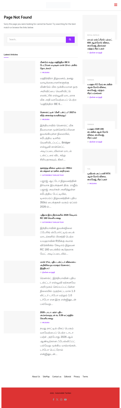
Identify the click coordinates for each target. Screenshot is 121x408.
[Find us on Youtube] (65, 400)
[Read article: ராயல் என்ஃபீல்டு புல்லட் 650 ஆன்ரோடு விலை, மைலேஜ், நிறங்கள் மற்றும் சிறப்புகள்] (100, 27)
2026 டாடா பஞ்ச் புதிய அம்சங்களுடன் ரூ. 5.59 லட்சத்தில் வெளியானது (56, 315)
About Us (36, 376)
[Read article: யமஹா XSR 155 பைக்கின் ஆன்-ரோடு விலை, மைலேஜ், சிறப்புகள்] (100, 116)
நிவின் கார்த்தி (48, 272)
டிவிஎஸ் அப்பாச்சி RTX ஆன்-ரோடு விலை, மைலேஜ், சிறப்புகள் (98, 176)
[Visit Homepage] (58, 5)
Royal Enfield (93, 35)
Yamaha (90, 80)
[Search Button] (70, 40)
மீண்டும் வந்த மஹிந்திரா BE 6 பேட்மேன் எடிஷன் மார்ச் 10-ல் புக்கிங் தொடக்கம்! (58, 65)
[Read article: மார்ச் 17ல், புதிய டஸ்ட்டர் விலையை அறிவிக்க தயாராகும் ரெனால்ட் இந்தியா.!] (19, 272)
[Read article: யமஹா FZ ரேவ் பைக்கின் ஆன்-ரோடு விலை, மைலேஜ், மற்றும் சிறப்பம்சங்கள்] (100, 72)
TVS (88, 169)
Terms (85, 376)
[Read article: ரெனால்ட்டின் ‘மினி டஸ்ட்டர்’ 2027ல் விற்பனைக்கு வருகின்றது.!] (19, 122)
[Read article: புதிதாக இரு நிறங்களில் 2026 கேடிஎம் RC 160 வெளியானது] (19, 225)
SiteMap (46, 376)
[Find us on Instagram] (61, 400)
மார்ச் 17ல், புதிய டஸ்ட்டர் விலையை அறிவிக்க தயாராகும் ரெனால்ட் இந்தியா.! (58, 265)
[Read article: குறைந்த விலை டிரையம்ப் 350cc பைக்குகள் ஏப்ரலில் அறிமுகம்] (19, 178)
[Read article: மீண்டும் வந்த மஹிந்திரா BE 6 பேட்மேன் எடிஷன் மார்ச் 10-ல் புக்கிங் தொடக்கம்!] (19, 72)
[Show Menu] (115, 5)
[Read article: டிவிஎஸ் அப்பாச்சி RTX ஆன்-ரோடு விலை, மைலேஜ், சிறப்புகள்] (100, 161)
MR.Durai (45, 72)
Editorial (67, 376)
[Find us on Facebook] (53, 400)
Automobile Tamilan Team (53, 175)
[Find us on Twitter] (57, 400)
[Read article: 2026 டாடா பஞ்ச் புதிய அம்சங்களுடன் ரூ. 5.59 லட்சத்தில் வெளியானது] (19, 322)
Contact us (56, 376)
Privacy (77, 376)
